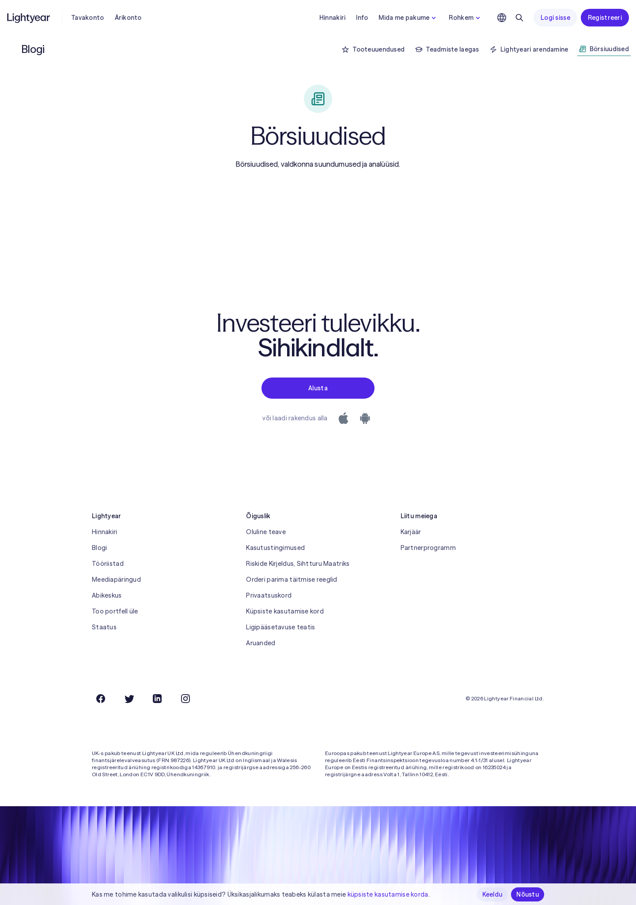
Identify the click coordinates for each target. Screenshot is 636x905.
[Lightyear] (29, 17)
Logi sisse (555, 18)
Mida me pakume (408, 17)
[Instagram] (185, 698)
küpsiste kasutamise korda (388, 894)
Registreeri (605, 18)
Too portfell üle (115, 611)
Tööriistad (108, 564)
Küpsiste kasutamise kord (285, 611)
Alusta (318, 388)
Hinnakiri (332, 18)
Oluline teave (266, 532)
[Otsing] (519, 17)
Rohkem (465, 17)
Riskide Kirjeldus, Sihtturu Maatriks (297, 564)
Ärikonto (128, 18)
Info (362, 18)
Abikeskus (107, 595)
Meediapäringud (116, 579)
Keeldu (492, 894)
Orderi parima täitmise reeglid (291, 579)
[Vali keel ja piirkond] (502, 17)
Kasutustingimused (275, 548)
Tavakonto (87, 18)
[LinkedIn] (157, 698)
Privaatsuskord (269, 595)
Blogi (99, 548)
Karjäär (411, 532)
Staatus (104, 627)
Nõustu (527, 894)
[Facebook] (101, 698)
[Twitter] (129, 698)
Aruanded (260, 643)
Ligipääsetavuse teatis (280, 627)
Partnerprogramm (428, 548)
